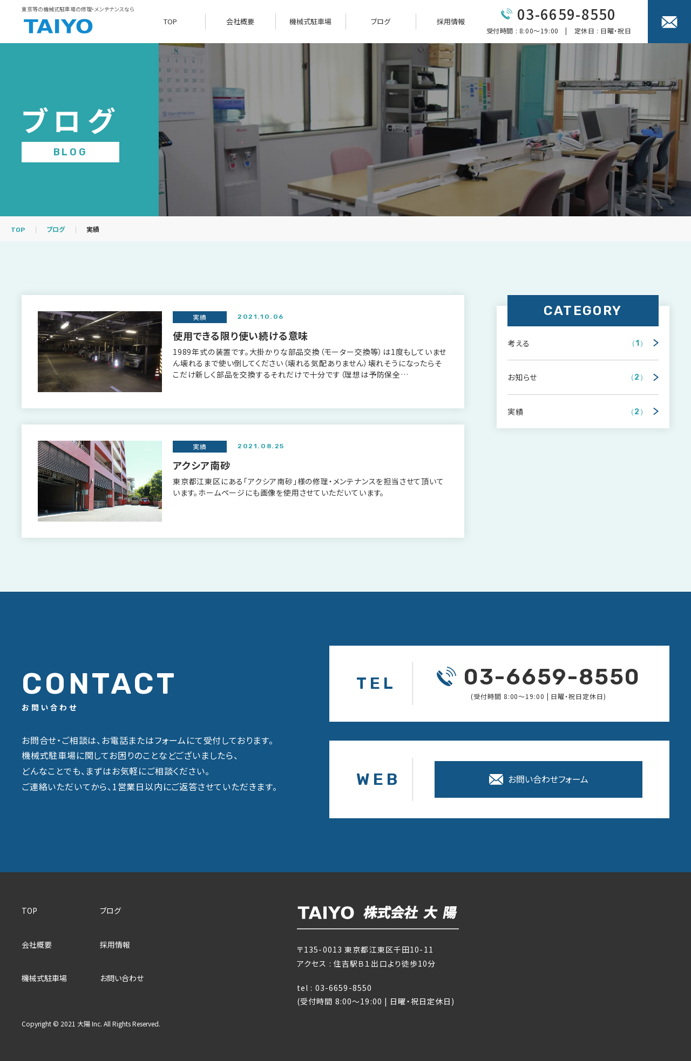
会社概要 (240, 21)
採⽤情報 (115, 944)
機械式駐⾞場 (44, 978)
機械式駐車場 (310, 21)
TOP (170, 21)
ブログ (380, 21)
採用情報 (451, 21)
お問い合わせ (122, 978)
